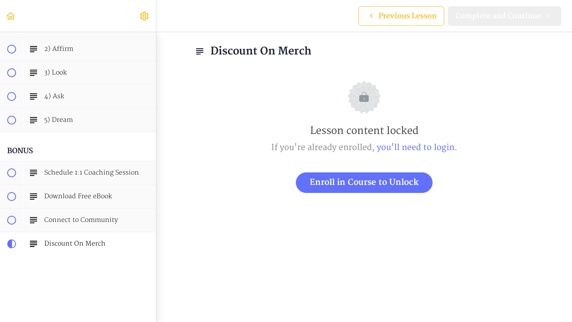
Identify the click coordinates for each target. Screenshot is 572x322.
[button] (11, 16)
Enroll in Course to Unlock (364, 182)
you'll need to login (415, 147)
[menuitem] (145, 16)
